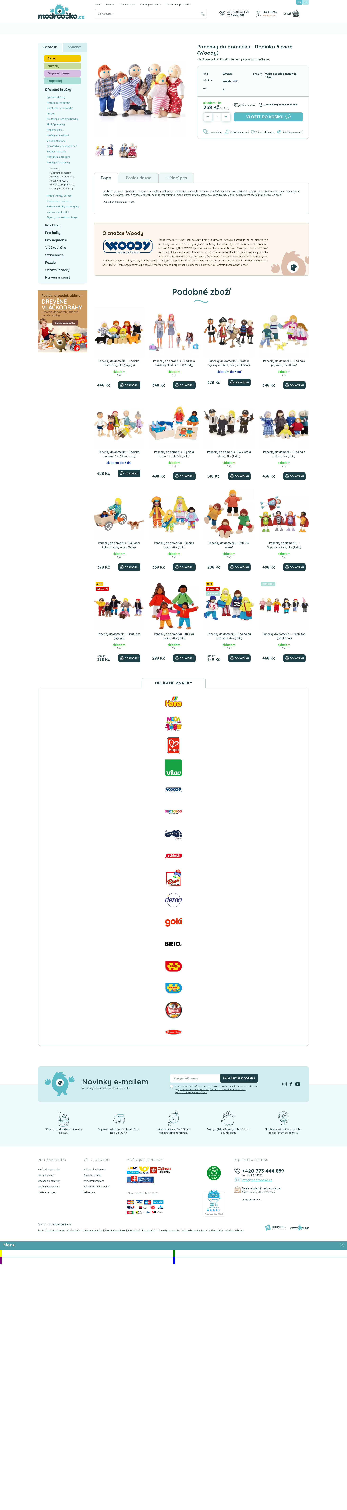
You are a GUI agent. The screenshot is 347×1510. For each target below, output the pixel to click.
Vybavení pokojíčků (58, 212)
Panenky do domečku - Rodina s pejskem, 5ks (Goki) (284, 363)
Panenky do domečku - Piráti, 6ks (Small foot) (284, 636)
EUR (306, 2)
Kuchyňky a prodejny (59, 156)
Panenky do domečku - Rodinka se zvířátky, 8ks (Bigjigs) (118, 363)
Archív (41, 1230)
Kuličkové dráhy (216, 1230)
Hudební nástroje (56, 151)
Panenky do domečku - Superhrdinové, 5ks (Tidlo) (284, 545)
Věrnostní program (93, 1180)
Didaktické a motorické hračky (60, 111)
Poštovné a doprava (94, 1169)
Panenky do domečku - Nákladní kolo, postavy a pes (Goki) (119, 545)
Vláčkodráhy (55, 247)
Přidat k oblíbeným (263, 131)
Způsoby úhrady (92, 1175)
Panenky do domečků (61, 176)
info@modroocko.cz (257, 1180)
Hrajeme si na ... (55, 129)
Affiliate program (47, 1192)
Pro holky (53, 232)
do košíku (268, 116)
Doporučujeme (59, 73)
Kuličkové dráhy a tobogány (63, 206)
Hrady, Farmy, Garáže (59, 195)
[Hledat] (202, 13)
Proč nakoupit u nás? (178, 4)
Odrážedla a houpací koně (62, 146)
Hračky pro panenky (58, 162)
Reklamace (89, 1192)
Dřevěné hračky (58, 89)
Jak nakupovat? (46, 1175)
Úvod (98, 4)
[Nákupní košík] (295, 13)
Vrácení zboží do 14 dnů (96, 1186)
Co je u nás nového (48, 1186)
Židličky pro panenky (61, 188)
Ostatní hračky (57, 270)
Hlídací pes (176, 177)
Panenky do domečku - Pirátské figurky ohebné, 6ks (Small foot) (229, 363)
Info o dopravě (244, 105)
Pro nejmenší (56, 240)
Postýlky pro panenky (61, 184)
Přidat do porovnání (289, 131)
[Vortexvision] (299, 1228)
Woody (227, 81)
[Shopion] (275, 1228)
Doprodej (55, 81)
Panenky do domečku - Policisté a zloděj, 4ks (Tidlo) (229, 454)
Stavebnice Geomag (55, 1230)
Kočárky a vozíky (58, 180)
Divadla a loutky (56, 140)
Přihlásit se (269, 15)
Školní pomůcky (56, 124)
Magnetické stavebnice (115, 1230)
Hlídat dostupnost (236, 131)
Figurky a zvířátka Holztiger (62, 217)
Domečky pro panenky (169, 1230)
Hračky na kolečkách (58, 102)
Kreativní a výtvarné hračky (62, 118)
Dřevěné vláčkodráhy (235, 1230)
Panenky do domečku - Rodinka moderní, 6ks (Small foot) (118, 454)
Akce (51, 58)
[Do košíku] (129, 385)
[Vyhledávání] (151, 13)
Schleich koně (134, 1230)
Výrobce (74, 47)
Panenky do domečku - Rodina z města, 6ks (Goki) (284, 454)
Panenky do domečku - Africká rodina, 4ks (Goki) (174, 636)
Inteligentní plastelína (92, 1230)
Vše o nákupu (127, 4)
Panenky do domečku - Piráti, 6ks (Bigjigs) (118, 636)
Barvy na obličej (149, 1230)
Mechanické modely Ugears (194, 1230)
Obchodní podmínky (49, 1180)
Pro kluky (52, 225)
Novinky (53, 66)
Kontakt (110, 4)
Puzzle (50, 262)
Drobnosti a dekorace (59, 201)
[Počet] (216, 116)
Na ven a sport (57, 277)
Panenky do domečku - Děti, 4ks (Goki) (229, 545)
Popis (106, 177)
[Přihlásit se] (258, 14)
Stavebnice (54, 255)
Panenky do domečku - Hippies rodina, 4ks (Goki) (174, 545)
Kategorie (50, 47)
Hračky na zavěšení (58, 135)
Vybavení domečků (60, 172)
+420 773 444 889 (263, 1170)
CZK (299, 2)
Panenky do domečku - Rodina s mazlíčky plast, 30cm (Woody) (174, 363)
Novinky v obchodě (150, 4)
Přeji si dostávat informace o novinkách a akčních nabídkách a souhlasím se (216, 1089)
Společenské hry (56, 97)
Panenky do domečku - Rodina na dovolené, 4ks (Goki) (229, 636)
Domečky (54, 168)
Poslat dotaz (212, 131)
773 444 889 (236, 15)
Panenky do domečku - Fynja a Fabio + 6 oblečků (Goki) (174, 454)
